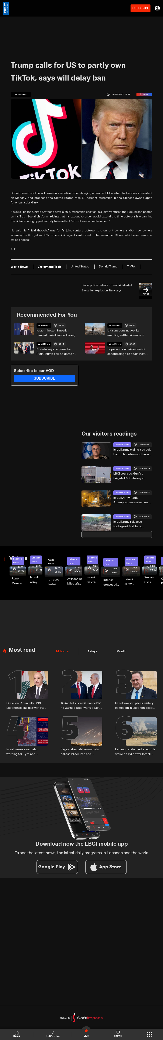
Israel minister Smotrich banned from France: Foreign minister (57, 333)
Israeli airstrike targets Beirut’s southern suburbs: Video (93, 580)
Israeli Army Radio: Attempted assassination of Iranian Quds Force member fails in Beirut (132, 500)
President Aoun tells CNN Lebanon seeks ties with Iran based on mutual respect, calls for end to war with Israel (27, 705)
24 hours (61, 651)
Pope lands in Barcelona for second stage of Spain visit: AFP (126, 352)
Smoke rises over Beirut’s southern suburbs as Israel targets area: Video (150, 580)
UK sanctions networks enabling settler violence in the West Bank (125, 333)
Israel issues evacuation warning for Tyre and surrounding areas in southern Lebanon (22, 751)
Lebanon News (122, 444)
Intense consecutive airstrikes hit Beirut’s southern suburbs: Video (111, 582)
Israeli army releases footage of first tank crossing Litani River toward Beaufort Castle (132, 524)
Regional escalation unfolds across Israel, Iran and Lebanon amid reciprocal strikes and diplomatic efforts (81, 751)
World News (44, 325)
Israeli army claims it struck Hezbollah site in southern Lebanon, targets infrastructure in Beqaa (132, 452)
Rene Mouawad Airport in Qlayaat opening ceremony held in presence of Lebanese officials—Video (19, 581)
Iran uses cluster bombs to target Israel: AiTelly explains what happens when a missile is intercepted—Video (55, 582)
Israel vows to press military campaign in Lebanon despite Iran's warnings (135, 705)
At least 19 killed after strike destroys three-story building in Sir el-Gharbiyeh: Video (74, 581)
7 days (91, 651)
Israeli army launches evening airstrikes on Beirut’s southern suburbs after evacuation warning (132, 582)
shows (117, 1034)
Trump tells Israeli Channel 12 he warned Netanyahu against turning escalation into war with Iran (81, 705)
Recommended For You (47, 315)
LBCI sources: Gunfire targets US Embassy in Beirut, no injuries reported (131, 476)
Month (119, 651)
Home (17, 1034)
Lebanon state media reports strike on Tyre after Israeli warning (135, 751)
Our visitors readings (109, 434)
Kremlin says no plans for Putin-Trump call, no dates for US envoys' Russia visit (57, 352)
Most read (22, 650)
